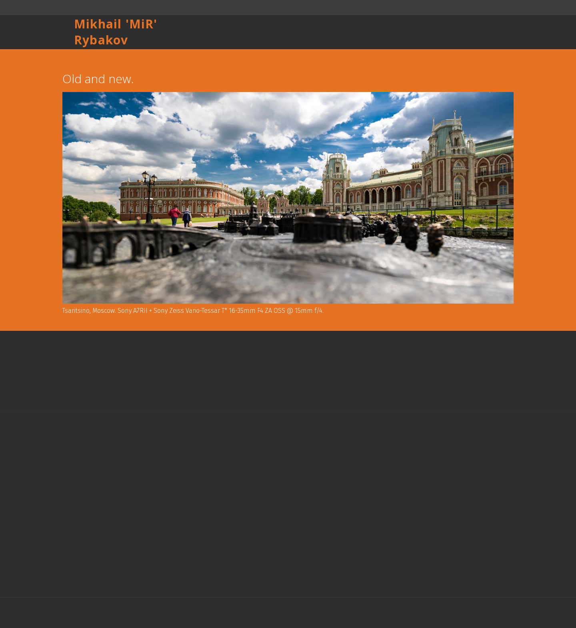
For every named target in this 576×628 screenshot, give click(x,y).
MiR (141, 24)
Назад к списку (79, 57)
